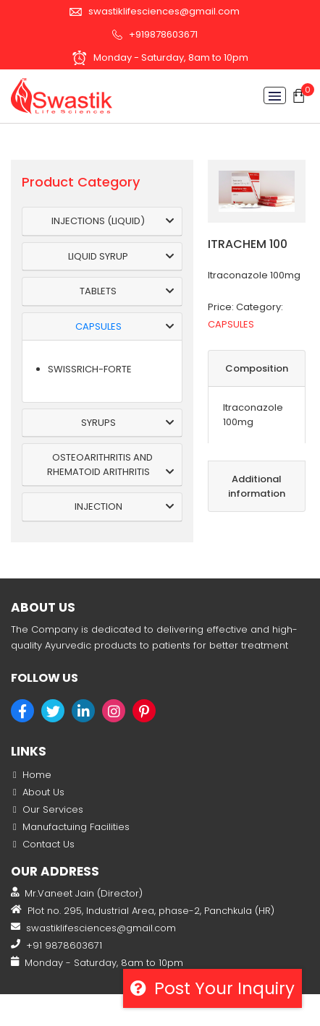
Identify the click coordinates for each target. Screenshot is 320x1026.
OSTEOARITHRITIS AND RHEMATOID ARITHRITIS (100, 464)
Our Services (52, 809)
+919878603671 (154, 34)
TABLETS (98, 291)
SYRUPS (98, 422)
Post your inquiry (212, 988)
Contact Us (48, 844)
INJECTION (98, 506)
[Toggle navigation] (275, 95)
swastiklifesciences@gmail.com (155, 11)
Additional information (256, 486)
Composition (256, 368)
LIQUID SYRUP (98, 256)
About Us (43, 792)
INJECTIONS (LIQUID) (98, 221)
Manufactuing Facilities (76, 827)
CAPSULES (98, 326)
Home (36, 775)
